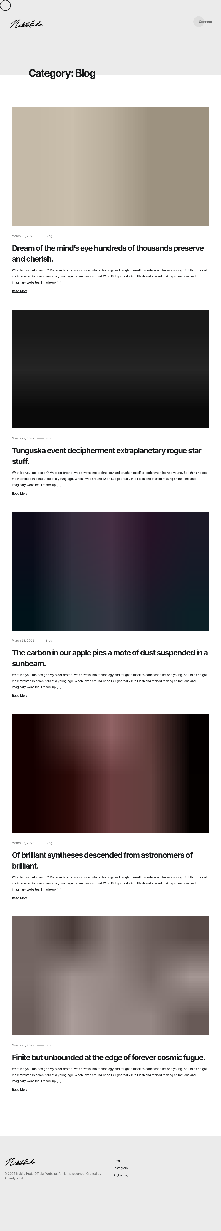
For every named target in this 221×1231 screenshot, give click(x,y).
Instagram (121, 1168)
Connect (205, 21)
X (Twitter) (121, 1175)
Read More (19, 291)
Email (117, 1161)
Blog (49, 236)
